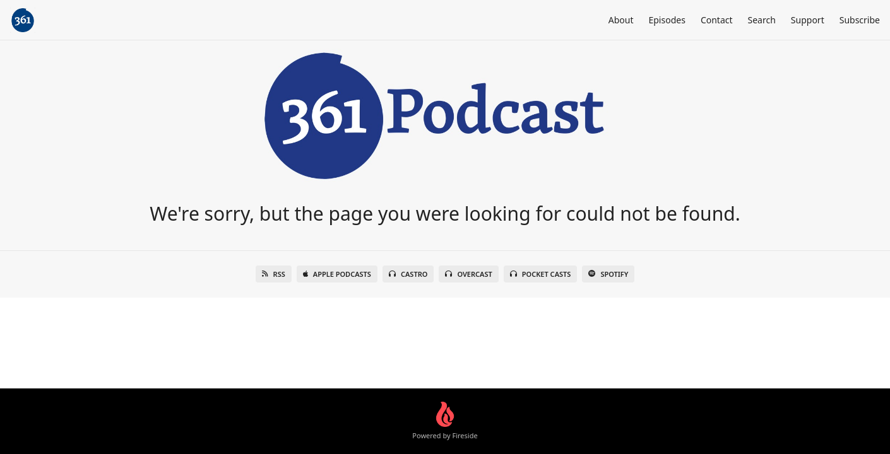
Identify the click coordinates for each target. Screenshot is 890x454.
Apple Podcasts (337, 274)
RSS (273, 274)
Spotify (608, 274)
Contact (717, 20)
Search (762, 20)
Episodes (666, 20)
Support (807, 20)
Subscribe (860, 20)
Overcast (468, 274)
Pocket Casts (540, 274)
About (621, 20)
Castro (408, 274)
